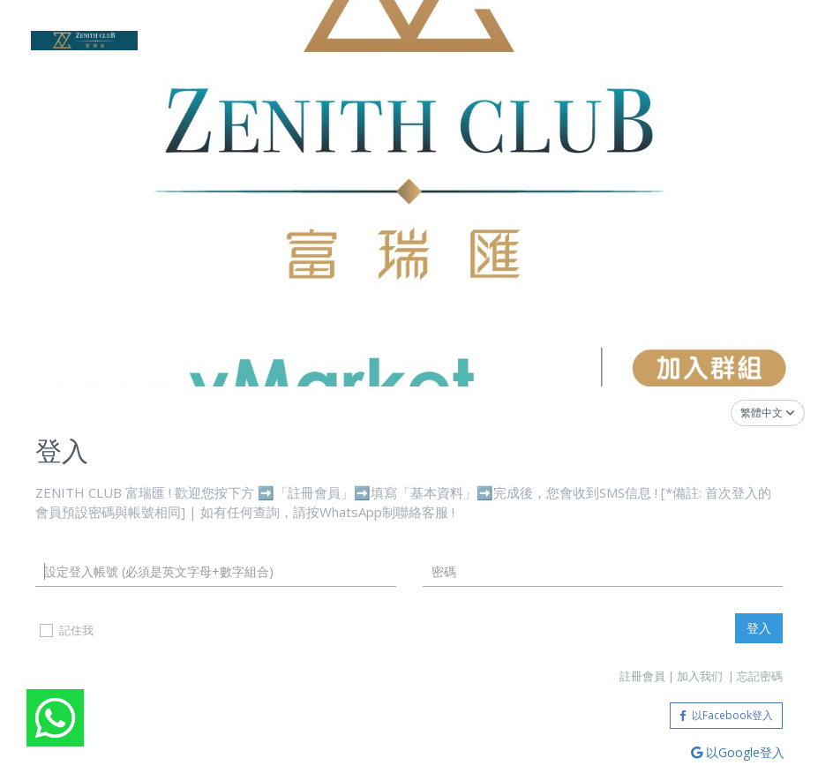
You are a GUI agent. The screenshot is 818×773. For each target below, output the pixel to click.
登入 (759, 627)
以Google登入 (737, 752)
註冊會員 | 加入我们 (672, 676)
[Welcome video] (55, 718)
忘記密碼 (760, 676)
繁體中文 (767, 412)
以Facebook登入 (726, 715)
